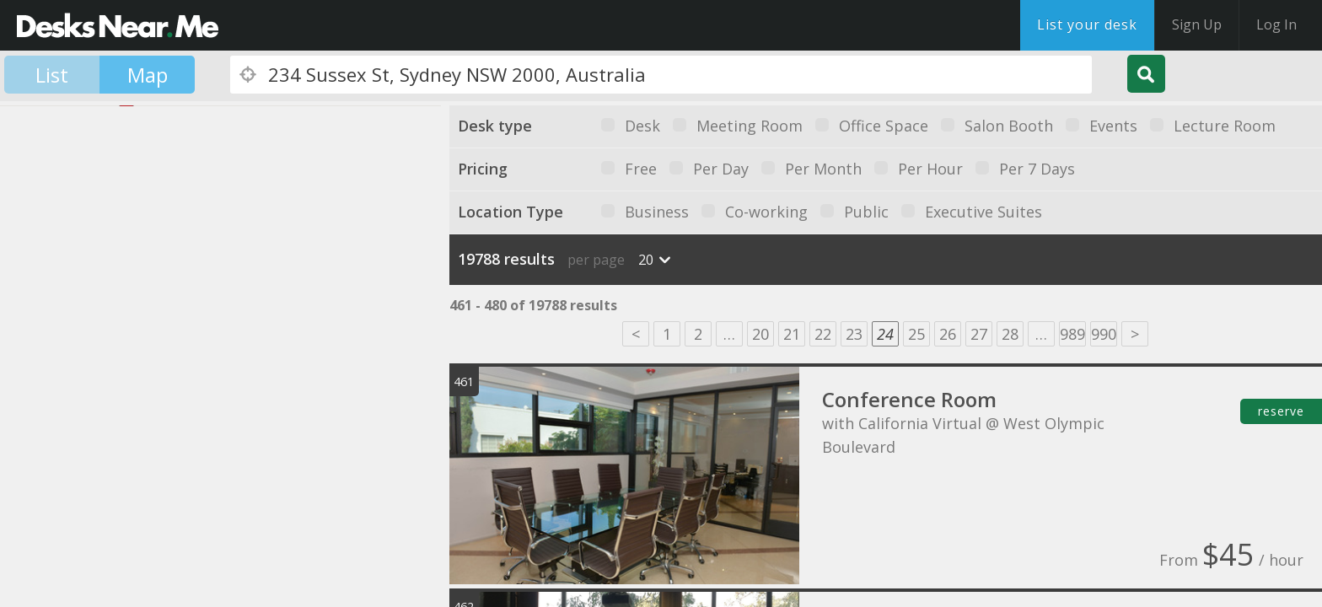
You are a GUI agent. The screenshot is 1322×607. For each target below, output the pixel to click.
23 (854, 334)
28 (1010, 334)
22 (822, 334)
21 (791, 334)
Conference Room (909, 399)
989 (1072, 334)
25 (916, 334)
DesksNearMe (117, 25)
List (51, 75)
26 (947, 334)
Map (147, 75)
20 (760, 334)
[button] (63, 296)
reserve (1281, 411)
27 (978, 334)
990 (1103, 334)
